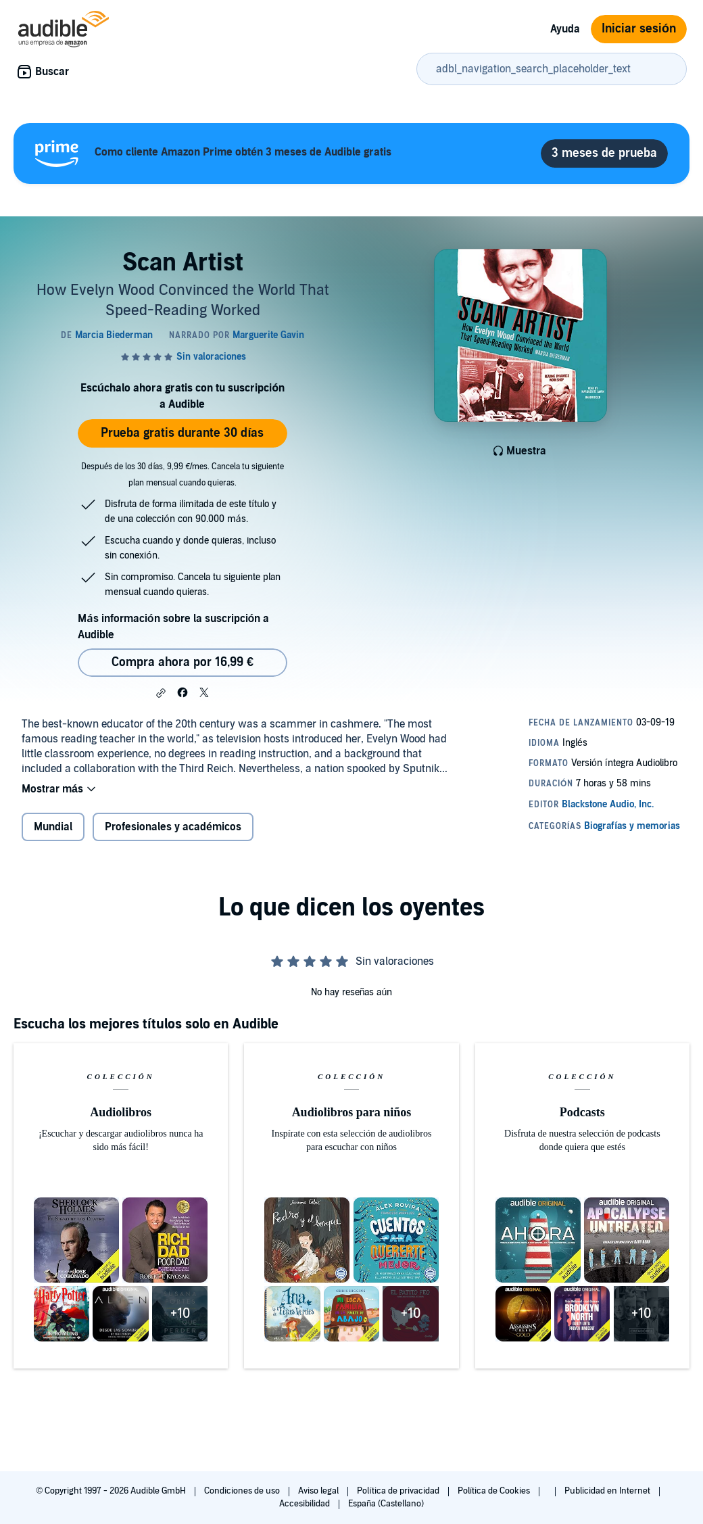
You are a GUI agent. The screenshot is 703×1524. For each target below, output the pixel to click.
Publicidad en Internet (608, 1490)
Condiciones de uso (243, 1490)
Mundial (53, 827)
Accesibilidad (305, 1503)
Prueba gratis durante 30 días (182, 433)
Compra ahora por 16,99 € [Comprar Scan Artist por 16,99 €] (182, 662)
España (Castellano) (386, 1503)
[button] (160, 693)
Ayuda (565, 29)
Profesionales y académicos (173, 827)
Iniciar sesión (639, 29)
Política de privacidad (399, 1490)
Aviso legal (319, 1490)
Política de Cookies (495, 1490)
